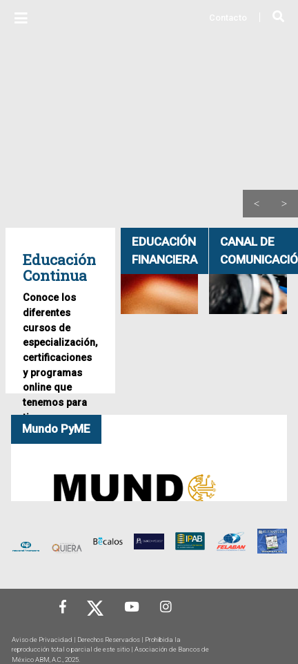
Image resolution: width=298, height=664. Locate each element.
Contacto (228, 17)
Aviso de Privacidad (42, 639)
